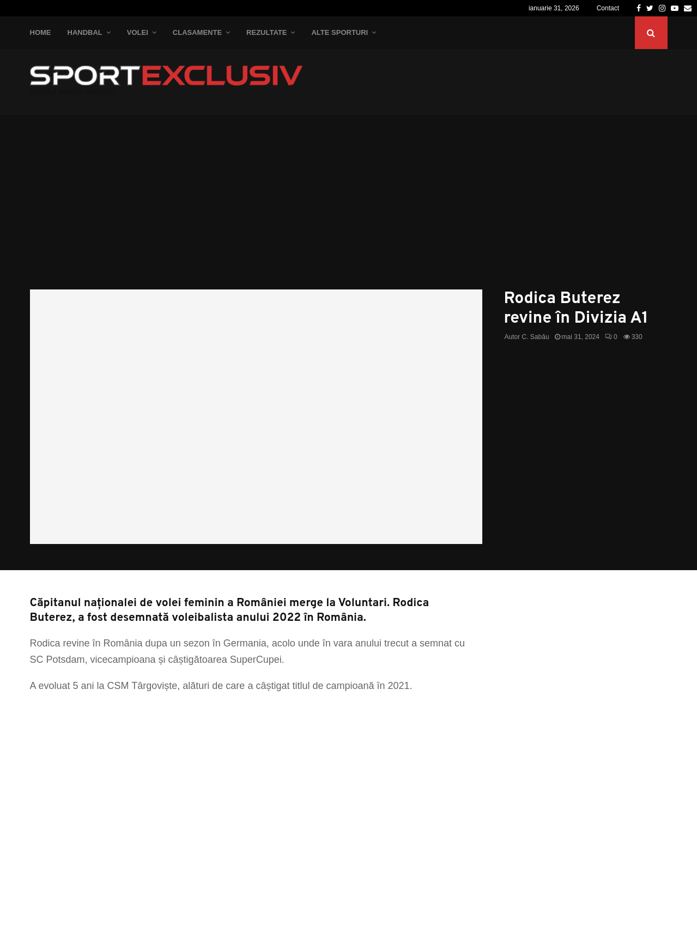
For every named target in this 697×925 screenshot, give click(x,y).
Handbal (85, 32)
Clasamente (197, 32)
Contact (608, 8)
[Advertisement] (349, 207)
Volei (137, 32)
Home (40, 32)
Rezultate (266, 32)
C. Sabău (535, 337)
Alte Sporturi (339, 32)
